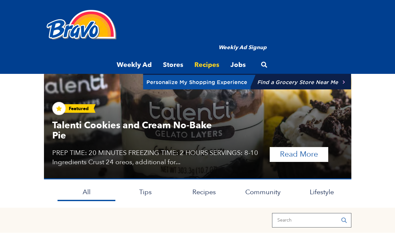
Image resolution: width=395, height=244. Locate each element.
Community (263, 192)
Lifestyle (322, 192)
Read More (304, 153)
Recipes (204, 192)
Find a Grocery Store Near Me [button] (297, 82)
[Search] (311, 220)
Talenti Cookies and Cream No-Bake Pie (132, 130)
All (87, 192)
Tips (145, 192)
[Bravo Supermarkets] (81, 25)
